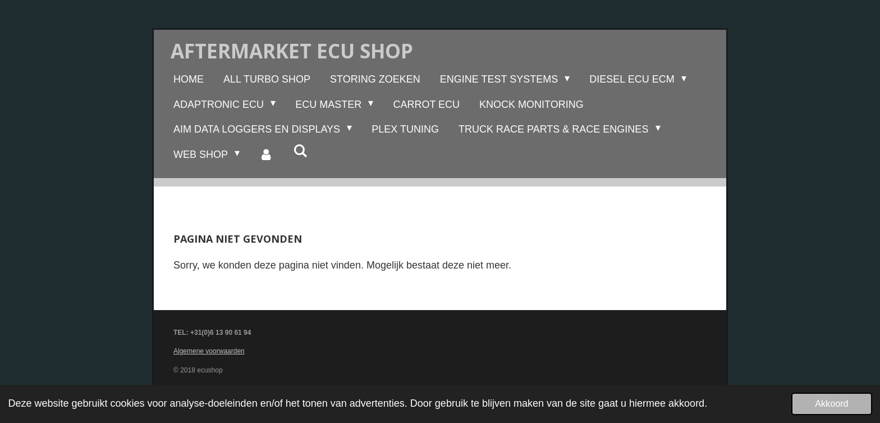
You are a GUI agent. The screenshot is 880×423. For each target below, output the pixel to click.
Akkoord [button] (831, 403)
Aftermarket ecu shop (292, 51)
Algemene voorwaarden (209, 351)
